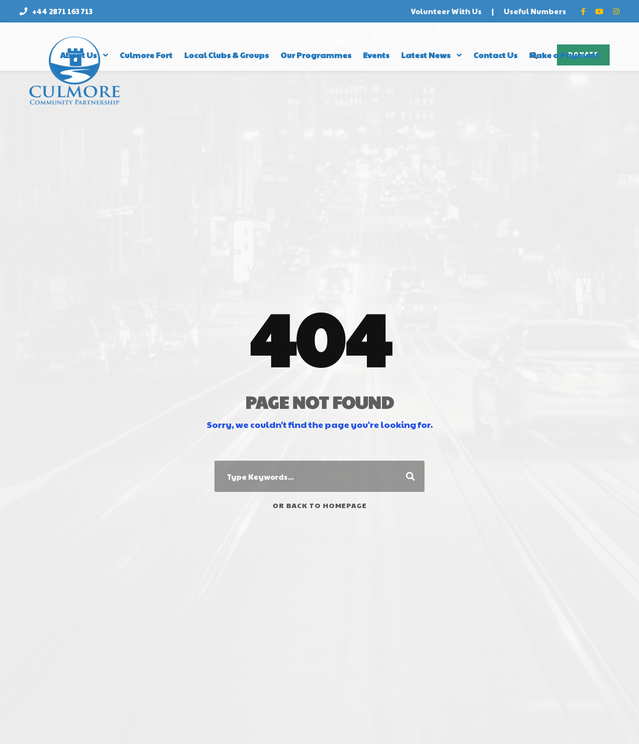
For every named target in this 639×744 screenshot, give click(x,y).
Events (376, 55)
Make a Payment (564, 55)
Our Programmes (315, 55)
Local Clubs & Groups (226, 55)
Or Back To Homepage (320, 505)
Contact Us (495, 55)
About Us (78, 55)
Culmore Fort (146, 55)
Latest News (425, 55)
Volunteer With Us (446, 11)
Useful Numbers (535, 11)
